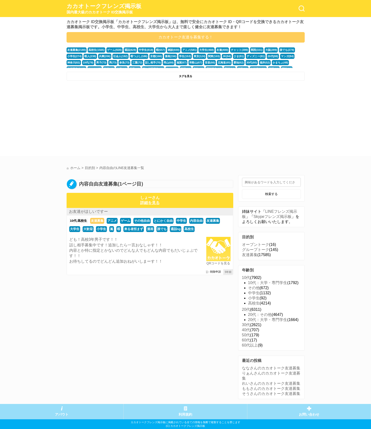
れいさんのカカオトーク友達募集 (271, 383)
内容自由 (196, 221)
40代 (246, 330)
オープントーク (255, 244)
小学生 (101, 229)
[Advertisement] (125, 120)
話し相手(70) (153, 62)
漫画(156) (171, 56)
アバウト (62, 414)
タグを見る (185, 76)
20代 (246, 309)
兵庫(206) (105, 56)
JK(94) (227, 56)
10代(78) (88, 62)
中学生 (181, 221)
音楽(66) (210, 62)
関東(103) (214, 56)
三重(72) (137, 62)
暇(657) (160, 49)
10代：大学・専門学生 (267, 283)
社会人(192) (120, 56)
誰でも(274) (287, 49)
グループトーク (255, 250)
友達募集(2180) (76, 49)
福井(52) (265, 62)
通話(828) (130, 49)
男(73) (113, 62)
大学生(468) (206, 49)
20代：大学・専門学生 (267, 320)
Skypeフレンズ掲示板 (273, 216)
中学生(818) (146, 49)
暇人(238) (90, 56)
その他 (254, 288)
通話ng (176, 229)
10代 (246, 278)
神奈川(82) (73, 62)
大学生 (74, 229)
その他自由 (142, 221)
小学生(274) (74, 56)
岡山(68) (169, 62)
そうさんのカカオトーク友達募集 (271, 394)
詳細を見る (150, 203)
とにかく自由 (163, 221)
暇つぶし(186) (139, 56)
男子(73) (101, 62)
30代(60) (251, 62)
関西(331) (257, 49)
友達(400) (222, 49)
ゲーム (125, 221)
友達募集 (97, 221)
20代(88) (272, 56)
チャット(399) (239, 49)
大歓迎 (88, 229)
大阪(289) (271, 49)
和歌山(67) (195, 62)
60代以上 (250, 345)
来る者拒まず (133, 229)
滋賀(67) (181, 62)
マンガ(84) (287, 56)
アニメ (112, 221)
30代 (246, 325)
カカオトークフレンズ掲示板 (104, 9)
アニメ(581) (189, 49)
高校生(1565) (96, 49)
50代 (246, 335)
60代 (246, 340)
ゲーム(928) (114, 49)
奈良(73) (124, 62)
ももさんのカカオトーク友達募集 (271, 388)
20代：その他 (260, 315)
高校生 (189, 229)
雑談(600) (174, 49)
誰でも (162, 229)
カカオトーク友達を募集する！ (185, 37)
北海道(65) (224, 62)
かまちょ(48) (280, 62)
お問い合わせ (309, 414)
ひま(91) (239, 56)
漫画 (150, 229)
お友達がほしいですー (88, 211)
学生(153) (185, 56)
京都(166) (156, 56)
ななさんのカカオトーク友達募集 (271, 368)
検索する (271, 194)
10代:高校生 (78, 221)
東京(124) (200, 56)
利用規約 (185, 414)
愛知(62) (238, 62)
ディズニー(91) (256, 56)
